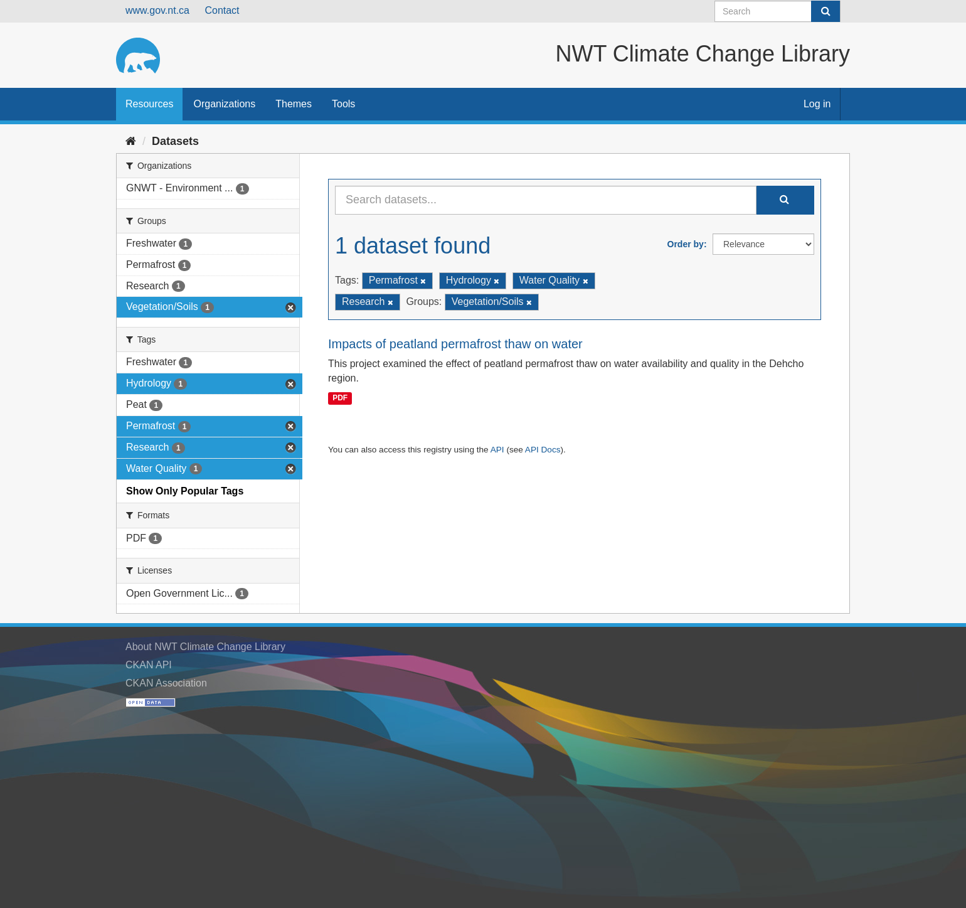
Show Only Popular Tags (184, 491)
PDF (340, 397)
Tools (343, 104)
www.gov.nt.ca (157, 10)
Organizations (224, 104)
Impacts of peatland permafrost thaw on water (455, 344)
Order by (685, 244)
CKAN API (148, 665)
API (497, 449)
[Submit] (825, 11)
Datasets (175, 141)
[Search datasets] (777, 11)
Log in (817, 104)
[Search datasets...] (545, 200)
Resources (149, 104)
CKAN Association (166, 683)
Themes (293, 104)
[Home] (130, 141)
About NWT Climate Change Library (205, 646)
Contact (221, 10)
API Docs (543, 449)
